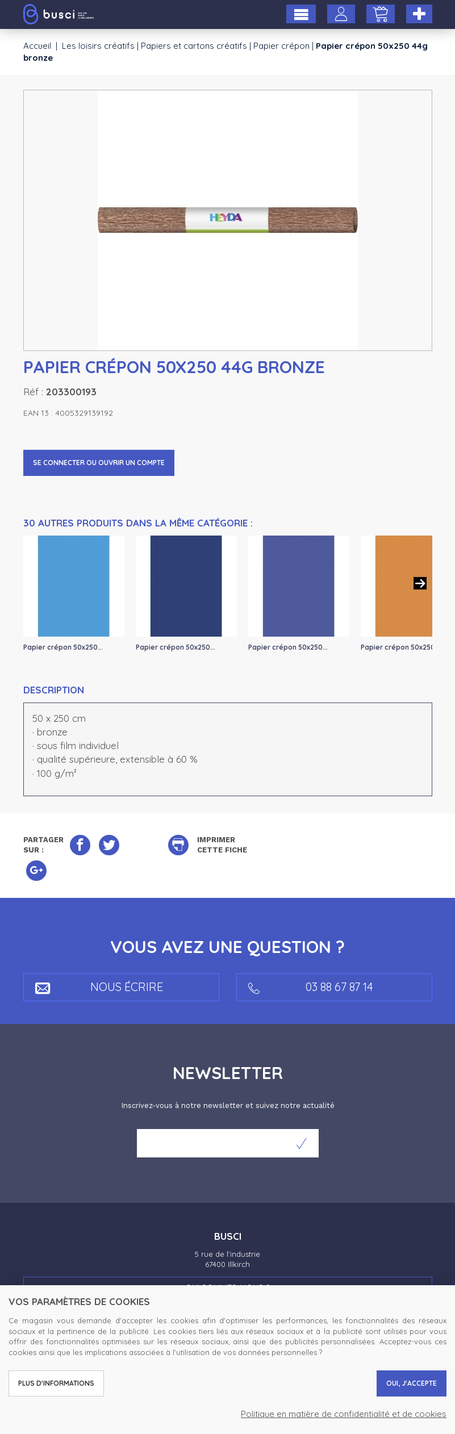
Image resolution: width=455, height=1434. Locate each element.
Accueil (37, 45)
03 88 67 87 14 (311, 987)
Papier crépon (281, 45)
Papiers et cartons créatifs (194, 45)
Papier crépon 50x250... (63, 647)
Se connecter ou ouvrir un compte (99, 462)
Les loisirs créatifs (98, 45)
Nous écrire (99, 987)
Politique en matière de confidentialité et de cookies (343, 1413)
